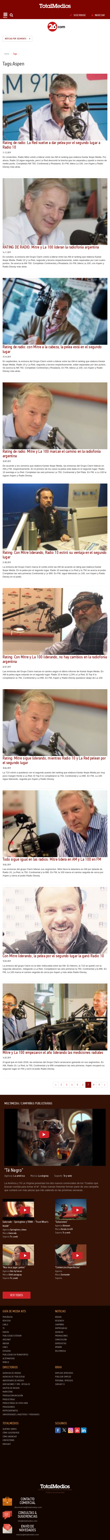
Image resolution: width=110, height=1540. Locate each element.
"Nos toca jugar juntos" (14, 1267)
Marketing (8, 1391)
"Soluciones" (61, 1221)
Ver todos (16, 1295)
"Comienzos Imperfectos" (67, 1267)
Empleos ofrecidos (64, 1373)
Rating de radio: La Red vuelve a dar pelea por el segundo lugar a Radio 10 (51, 145)
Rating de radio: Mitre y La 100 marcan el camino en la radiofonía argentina (52, 453)
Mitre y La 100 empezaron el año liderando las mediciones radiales (53, 1052)
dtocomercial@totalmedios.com (27, 1507)
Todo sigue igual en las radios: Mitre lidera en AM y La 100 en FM (52, 859)
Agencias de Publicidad (14, 1376)
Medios (58, 1317)
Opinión (58, 1347)
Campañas (59, 1324)
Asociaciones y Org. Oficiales (16, 1384)
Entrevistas (60, 1343)
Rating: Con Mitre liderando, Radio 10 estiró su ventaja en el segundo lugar (55, 555)
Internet (7, 1339)
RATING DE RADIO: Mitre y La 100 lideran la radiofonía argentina (51, 247)
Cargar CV (60, 1384)
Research (59, 1320)
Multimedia (60, 1351)
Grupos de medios (11, 1388)
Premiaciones (61, 1335)
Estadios (7, 1351)
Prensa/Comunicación (13, 1395)
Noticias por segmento (17, 38)
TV (4, 1328)
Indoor (6, 1343)
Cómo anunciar (10, 1436)
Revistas (7, 1320)
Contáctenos (8, 1440)
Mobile (6, 1362)
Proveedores (9, 1407)
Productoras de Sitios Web (15, 1403)
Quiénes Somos (10, 1429)
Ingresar (98, 15)
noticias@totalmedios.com (27, 1535)
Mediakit (7, 1444)
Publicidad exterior (12, 1335)
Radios (6, 1332)
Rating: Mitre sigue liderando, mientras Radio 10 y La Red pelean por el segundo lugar (54, 760)
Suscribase (78, 15)
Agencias (59, 1332)
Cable (5, 1324)
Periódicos (8, 1317)
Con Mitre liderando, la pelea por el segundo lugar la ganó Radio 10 (53, 955)
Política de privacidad (55, 1492)
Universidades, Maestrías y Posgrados (21, 1414)
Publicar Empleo (63, 1376)
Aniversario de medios (13, 1380)
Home (6, 53)
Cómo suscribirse (11, 1432)
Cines (5, 1347)
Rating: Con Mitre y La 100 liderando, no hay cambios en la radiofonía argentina (55, 659)
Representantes (10, 1410)
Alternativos (9, 1358)
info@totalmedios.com (27, 1521)
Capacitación (61, 1339)
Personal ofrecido (64, 1380)
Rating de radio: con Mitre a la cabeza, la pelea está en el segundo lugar (52, 349)
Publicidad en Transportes (15, 1354)
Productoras (9, 1399)
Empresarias (61, 1328)
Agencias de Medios (12, 1373)
